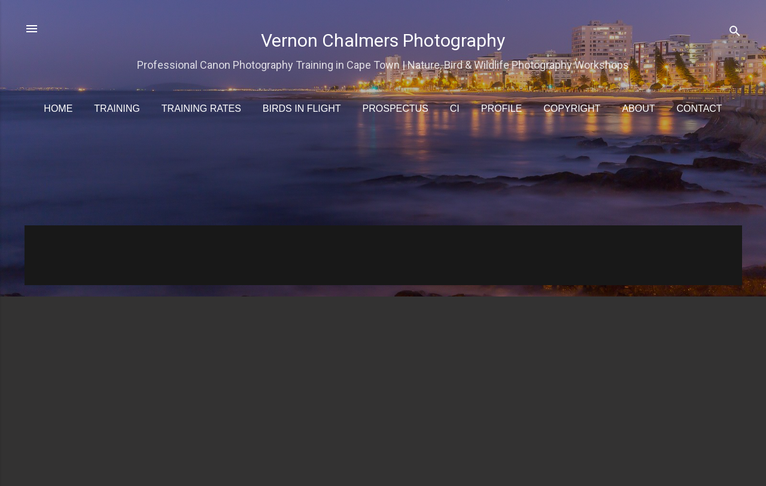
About (638, 108)
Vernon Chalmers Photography (383, 40)
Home (58, 108)
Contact (699, 108)
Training (116, 108)
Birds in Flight (302, 108)
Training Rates (201, 108)
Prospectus (395, 108)
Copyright (571, 108)
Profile (501, 108)
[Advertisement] (384, 177)
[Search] (735, 32)
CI (455, 108)
